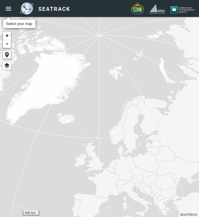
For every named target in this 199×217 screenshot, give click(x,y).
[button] (8, 8)
